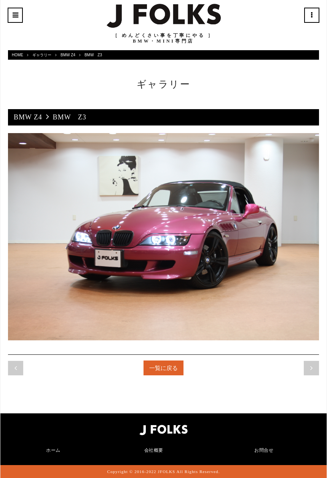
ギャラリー (41, 55)
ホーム (53, 450)
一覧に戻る (163, 368)
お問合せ (263, 450)
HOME (17, 55)
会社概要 (153, 450)
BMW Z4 (68, 55)
